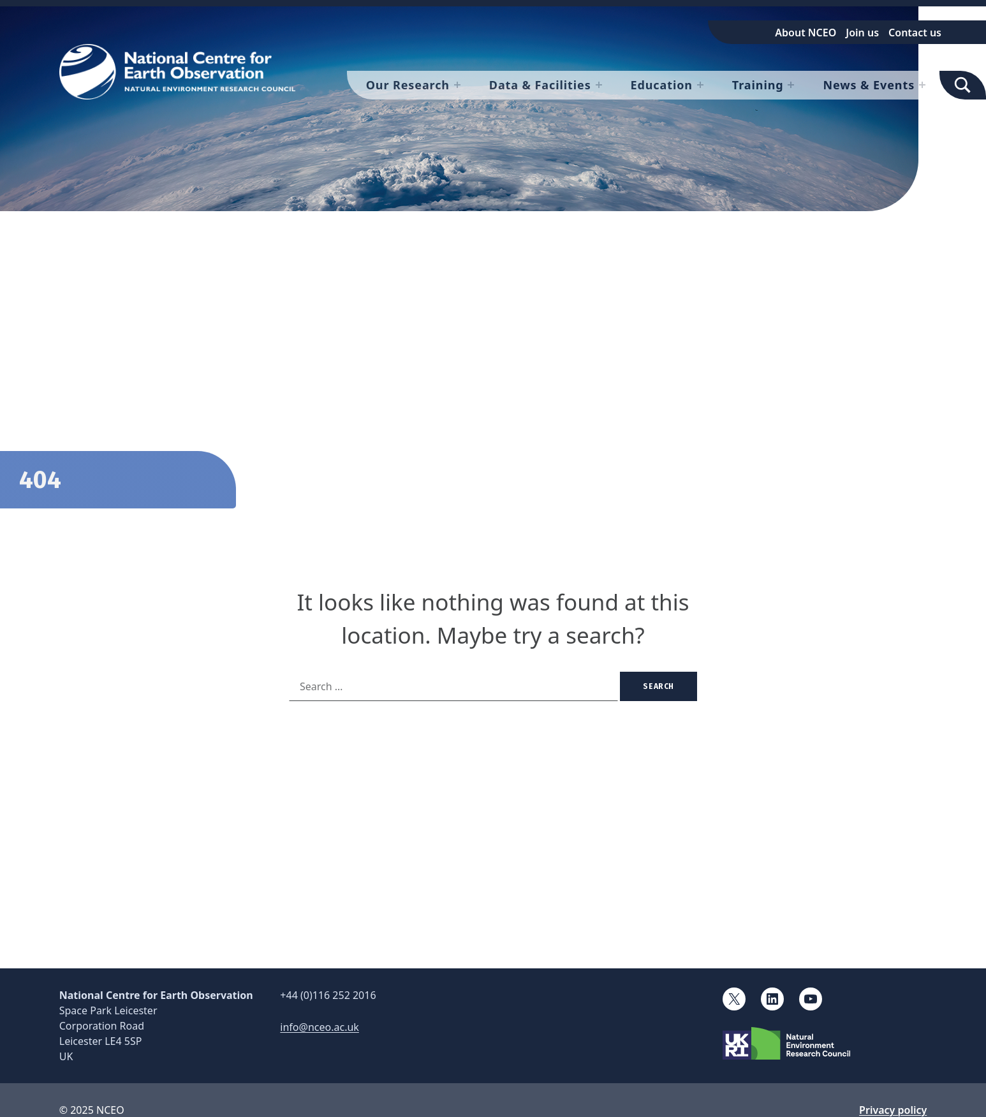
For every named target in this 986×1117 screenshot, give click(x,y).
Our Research (408, 84)
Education (662, 84)
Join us (862, 33)
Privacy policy (893, 1110)
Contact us (914, 33)
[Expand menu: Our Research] (457, 85)
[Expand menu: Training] (791, 85)
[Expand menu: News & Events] (922, 85)
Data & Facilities (540, 84)
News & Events (869, 84)
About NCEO (805, 33)
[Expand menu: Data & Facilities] (599, 85)
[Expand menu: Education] (700, 85)
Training (758, 84)
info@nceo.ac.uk (319, 1027)
